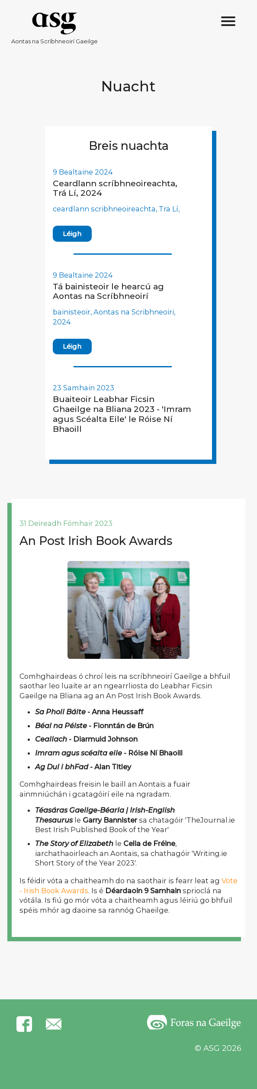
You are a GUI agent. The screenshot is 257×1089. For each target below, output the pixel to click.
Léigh (72, 234)
